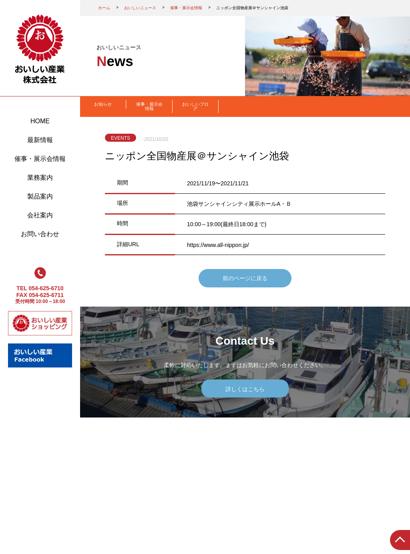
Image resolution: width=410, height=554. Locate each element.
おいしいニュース (140, 8)
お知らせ (103, 104)
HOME (40, 121)
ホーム (104, 8)
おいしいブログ (195, 106)
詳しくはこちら (245, 389)
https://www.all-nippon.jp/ (218, 245)
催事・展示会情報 (40, 158)
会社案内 (40, 215)
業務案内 (40, 177)
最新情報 (40, 139)
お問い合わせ (40, 234)
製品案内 (40, 196)
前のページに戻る (245, 278)
